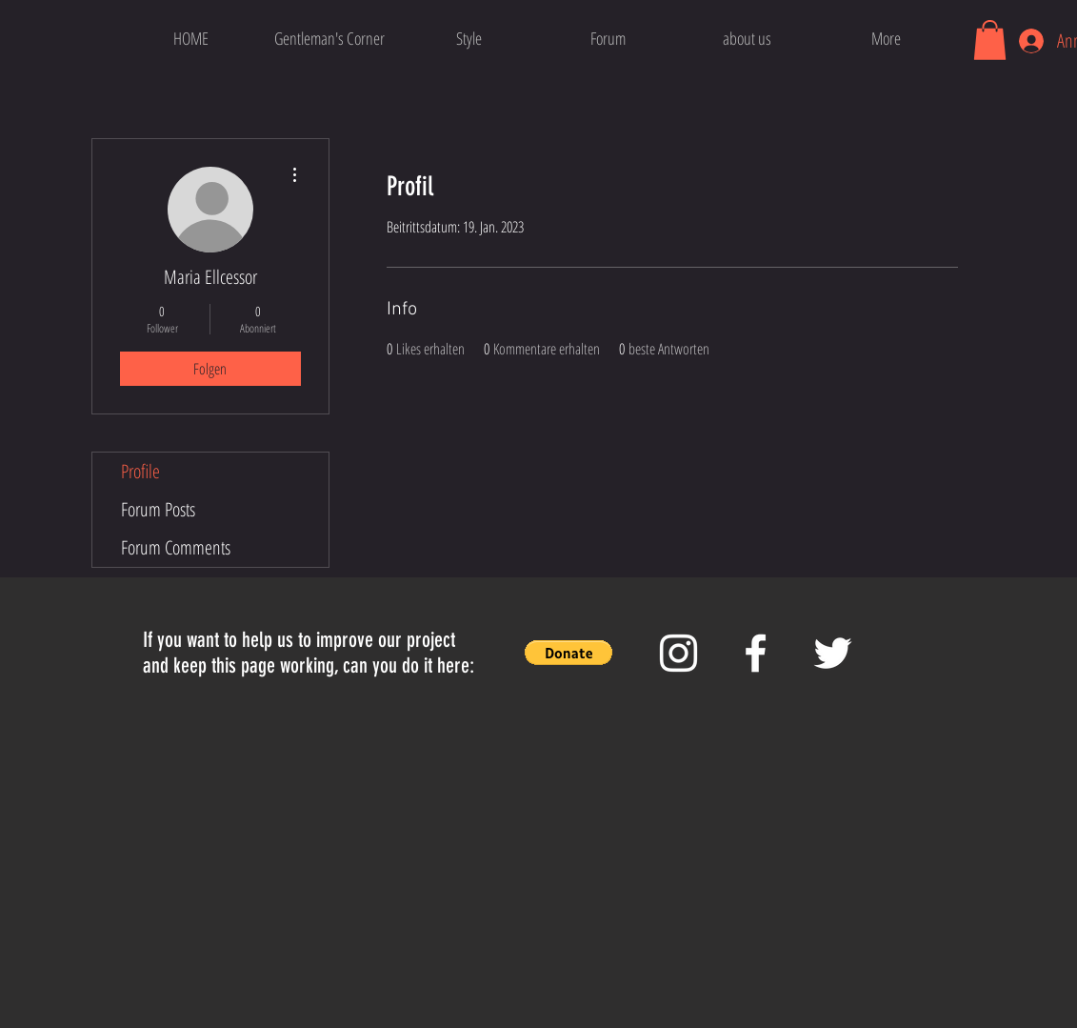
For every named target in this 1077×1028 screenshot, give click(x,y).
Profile (140, 471)
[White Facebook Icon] (755, 653)
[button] (990, 40)
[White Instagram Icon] (678, 653)
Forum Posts (158, 509)
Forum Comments (175, 547)
